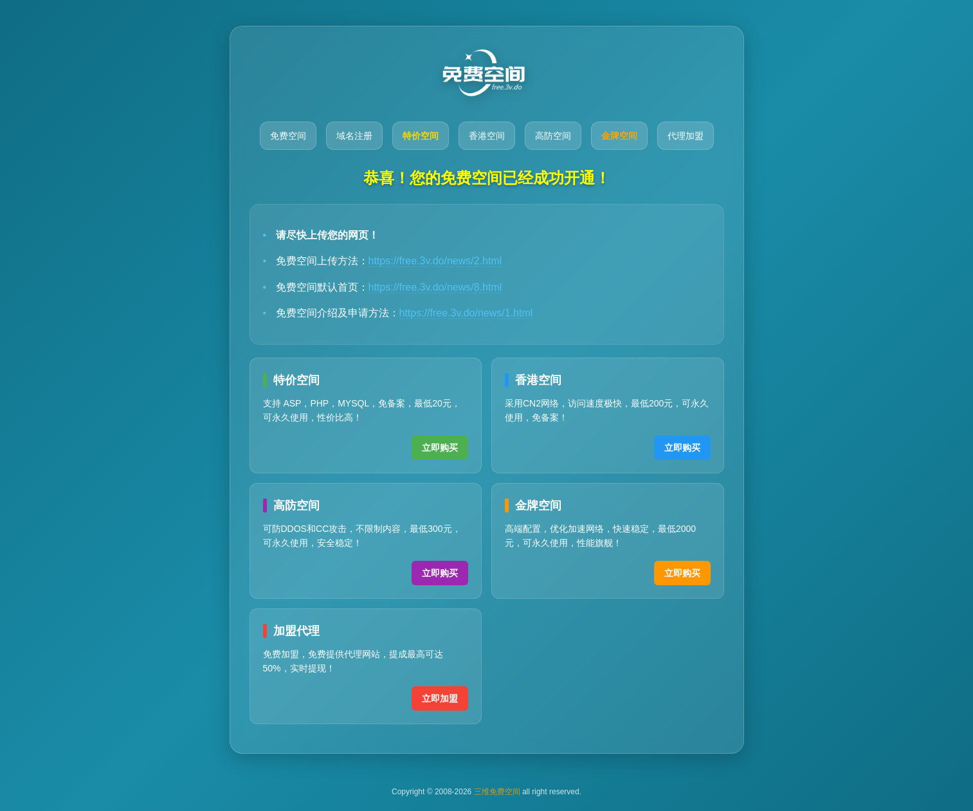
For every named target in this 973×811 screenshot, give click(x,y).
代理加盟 (686, 136)
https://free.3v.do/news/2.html (435, 260)
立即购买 (440, 447)
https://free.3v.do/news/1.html (466, 312)
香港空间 (487, 136)
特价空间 (421, 136)
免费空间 (288, 136)
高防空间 (553, 136)
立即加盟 (440, 698)
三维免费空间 (497, 791)
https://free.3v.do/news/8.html (435, 287)
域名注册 (354, 136)
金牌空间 (619, 136)
